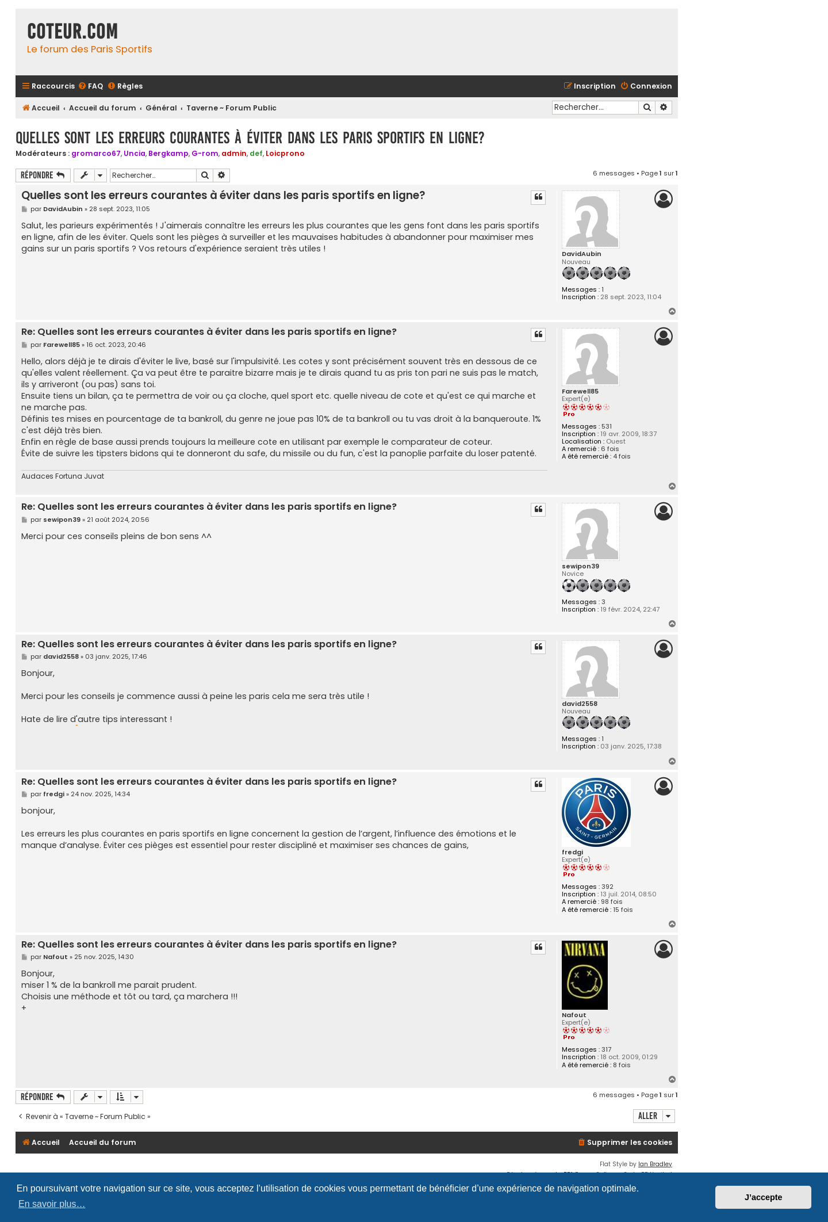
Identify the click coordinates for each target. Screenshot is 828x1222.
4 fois (622, 456)
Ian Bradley (655, 1164)
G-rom (204, 153)
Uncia (134, 153)
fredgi (572, 852)
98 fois (612, 902)
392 (607, 887)
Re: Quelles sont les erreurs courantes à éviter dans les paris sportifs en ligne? (209, 332)
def (256, 153)
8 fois (622, 1065)
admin (234, 153)
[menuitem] (90, 86)
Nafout (574, 1015)
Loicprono (285, 153)
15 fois (623, 910)
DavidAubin (581, 254)
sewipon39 (580, 566)
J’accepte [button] (764, 1197)
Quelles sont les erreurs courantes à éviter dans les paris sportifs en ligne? (250, 138)
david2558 (579, 704)
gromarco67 (96, 153)
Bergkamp (168, 153)
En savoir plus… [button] (52, 1204)
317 (606, 1049)
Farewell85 (580, 391)
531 (606, 426)
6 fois (610, 449)
